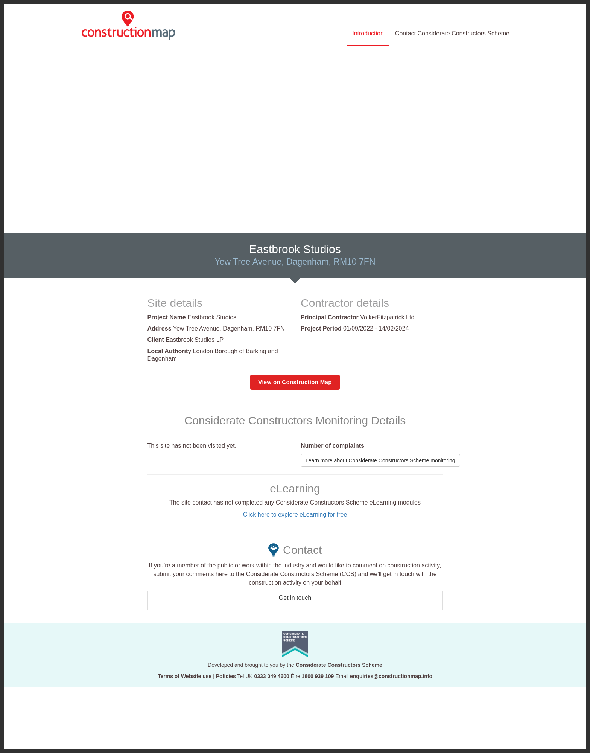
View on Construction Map (294, 382)
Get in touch (295, 597)
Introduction (368, 33)
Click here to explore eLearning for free (295, 514)
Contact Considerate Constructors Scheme (452, 33)
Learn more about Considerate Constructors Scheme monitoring (380, 460)
